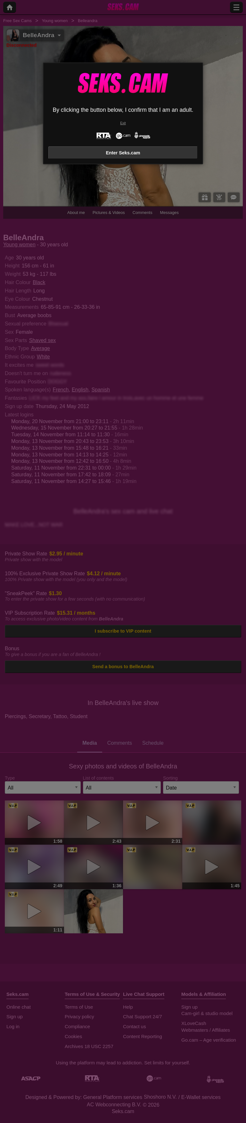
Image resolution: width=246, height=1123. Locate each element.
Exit (123, 123)
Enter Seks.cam (123, 152)
